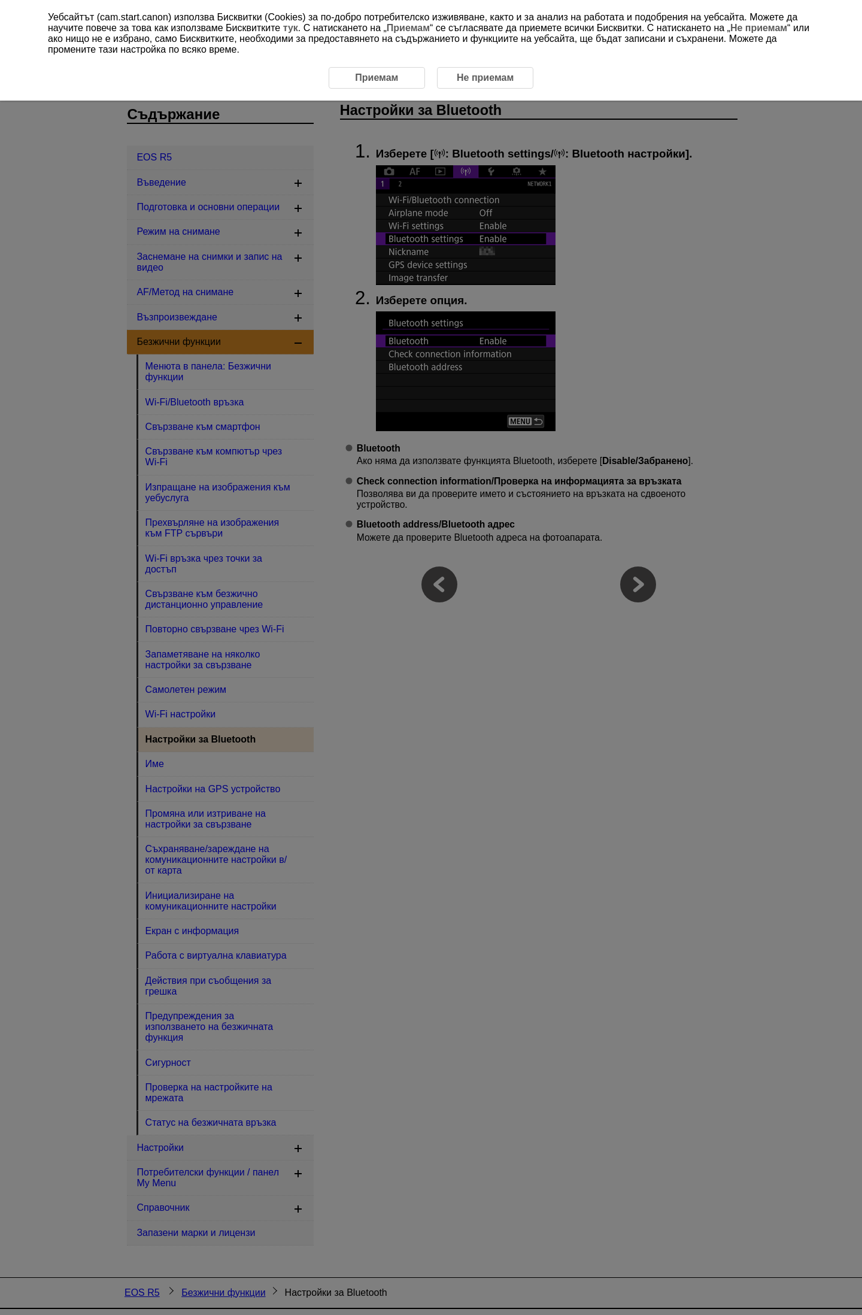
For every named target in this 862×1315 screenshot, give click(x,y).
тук (290, 28)
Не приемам (758, 28)
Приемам (408, 28)
